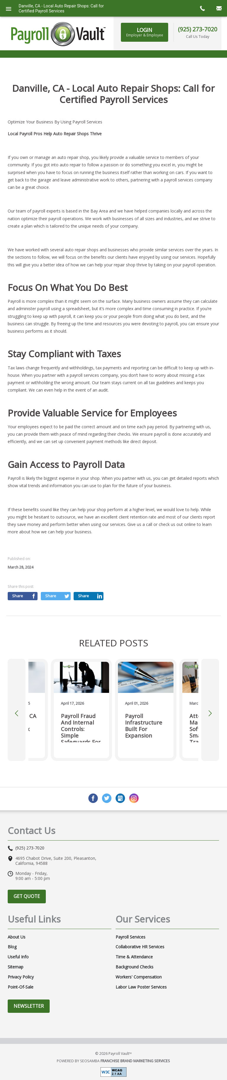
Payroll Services (130, 937)
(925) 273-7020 (197, 29)
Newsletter (29, 1006)
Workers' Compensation (139, 977)
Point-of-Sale (20, 987)
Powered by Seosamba (113, 1060)
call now (202, 8)
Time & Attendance (134, 957)
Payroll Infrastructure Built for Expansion (143, 726)
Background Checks (134, 967)
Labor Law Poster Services (141, 987)
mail (218, 8)
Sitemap (15, 967)
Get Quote (27, 896)
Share (17, 595)
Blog (12, 947)
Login (144, 32)
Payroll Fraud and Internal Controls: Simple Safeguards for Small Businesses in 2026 (80, 727)
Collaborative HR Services (140, 947)
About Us (16, 937)
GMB (120, 798)
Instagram (134, 798)
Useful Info (18, 957)
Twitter (106, 798)
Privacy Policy (21, 977)
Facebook (93, 798)
